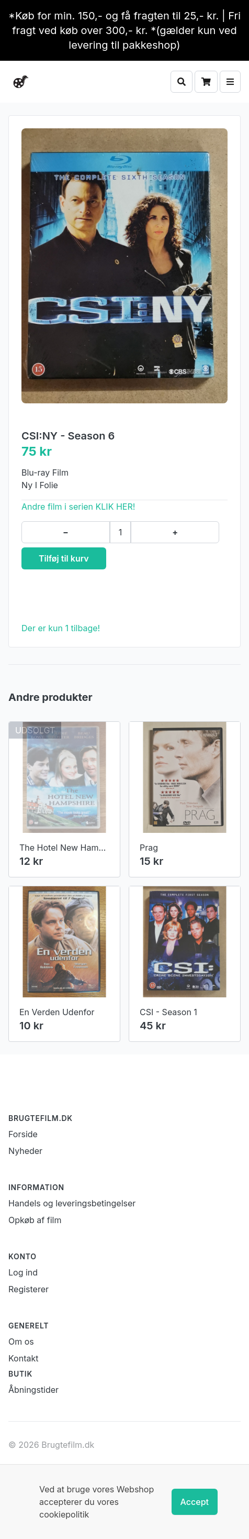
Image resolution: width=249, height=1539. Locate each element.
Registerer (28, 1289)
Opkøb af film (34, 1220)
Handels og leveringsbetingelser (71, 1203)
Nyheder (25, 1151)
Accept (194, 1502)
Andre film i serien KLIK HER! (78, 506)
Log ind (23, 1272)
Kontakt (23, 1358)
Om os (21, 1341)
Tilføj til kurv (64, 558)
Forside (23, 1134)
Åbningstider (33, 1389)
